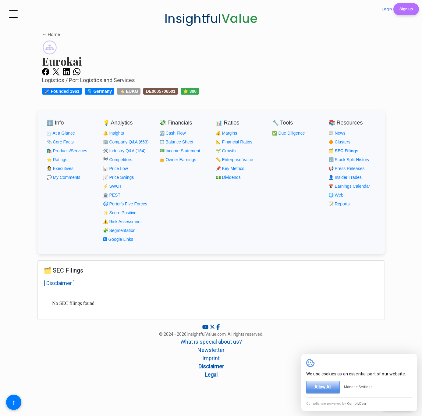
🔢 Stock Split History (348, 159)
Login (387, 9)
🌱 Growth (226, 150)
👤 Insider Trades (345, 177)
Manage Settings (358, 387)
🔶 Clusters (339, 141)
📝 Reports (339, 203)
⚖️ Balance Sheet (176, 141)
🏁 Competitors (117, 159)
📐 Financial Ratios (234, 141)
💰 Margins (226, 133)
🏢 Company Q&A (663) (126, 141)
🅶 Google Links (118, 239)
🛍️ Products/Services (67, 150)
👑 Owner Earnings (177, 159)
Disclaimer (211, 366)
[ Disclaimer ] (59, 283)
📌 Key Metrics (230, 168)
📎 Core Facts (60, 141)
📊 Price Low (115, 168)
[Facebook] (218, 327)
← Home (51, 34)
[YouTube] (206, 327)
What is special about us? (211, 341)
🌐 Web (335, 195)
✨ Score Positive (120, 212)
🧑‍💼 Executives (60, 168)
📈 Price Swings (118, 177)
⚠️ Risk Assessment (122, 221)
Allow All (322, 387)
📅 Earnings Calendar (349, 186)
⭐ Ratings (57, 159)
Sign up (406, 9)
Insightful (211, 18)
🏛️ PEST (111, 195)
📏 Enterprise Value (234, 159)
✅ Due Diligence (288, 133)
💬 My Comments (63, 177)
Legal (211, 374)
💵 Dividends (228, 177)
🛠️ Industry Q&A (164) (124, 150)
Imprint (211, 358)
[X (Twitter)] (213, 327)
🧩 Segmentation (119, 230)
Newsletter (211, 350)
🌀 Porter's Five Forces (125, 203)
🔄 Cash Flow (172, 133)
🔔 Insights (113, 133)
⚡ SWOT (112, 186)
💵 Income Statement (179, 150)
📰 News (337, 133)
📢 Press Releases (346, 168)
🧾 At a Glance (61, 133)
